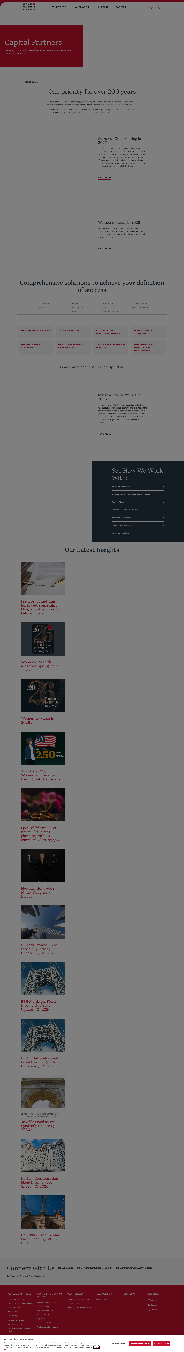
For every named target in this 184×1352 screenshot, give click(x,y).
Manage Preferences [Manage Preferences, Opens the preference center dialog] (119, 1343)
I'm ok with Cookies (161, 1343)
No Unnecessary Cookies (140, 1343)
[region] (92, 1343)
